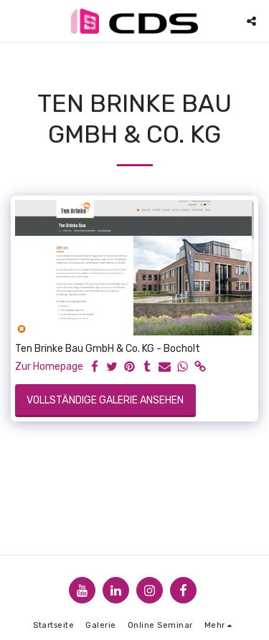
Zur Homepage (49, 366)
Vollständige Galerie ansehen (105, 400)
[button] (16, 20)
